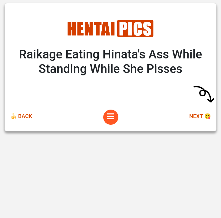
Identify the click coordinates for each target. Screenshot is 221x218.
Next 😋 (200, 116)
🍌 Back (21, 116)
